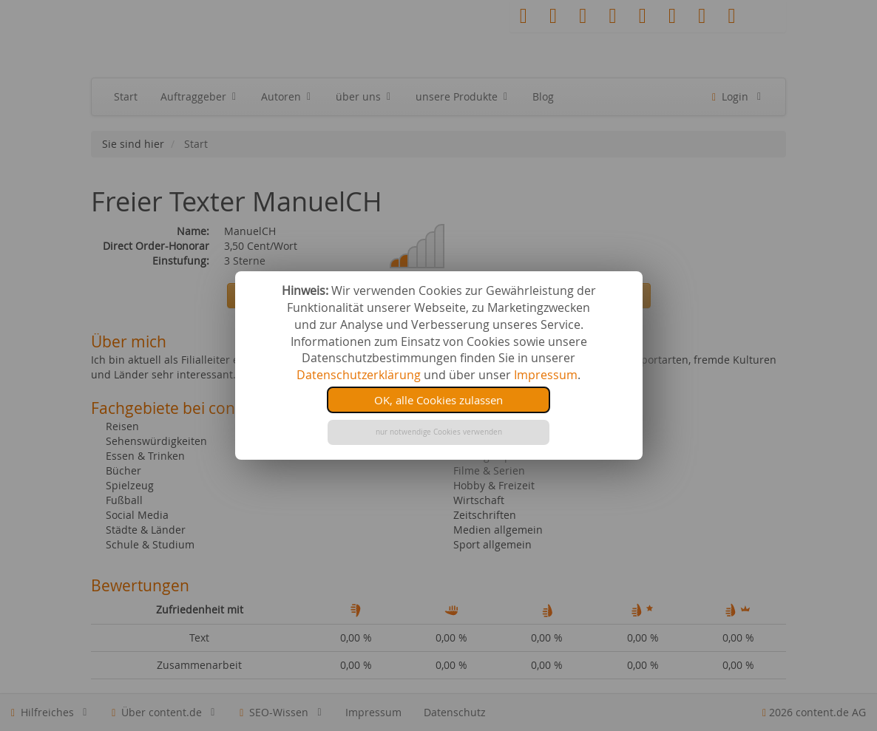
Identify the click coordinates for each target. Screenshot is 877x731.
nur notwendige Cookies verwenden (439, 432)
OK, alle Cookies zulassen (438, 399)
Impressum (546, 375)
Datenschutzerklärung (359, 375)
